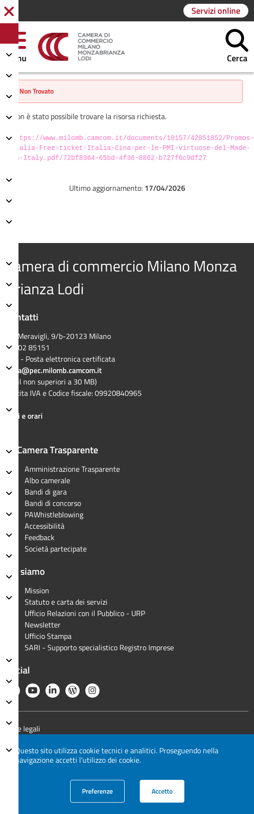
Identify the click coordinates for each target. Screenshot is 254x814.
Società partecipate (56, 548)
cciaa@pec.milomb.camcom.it (54, 370)
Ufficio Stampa (48, 636)
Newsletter (43, 624)
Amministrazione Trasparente (72, 469)
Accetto (168, 791)
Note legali (23, 728)
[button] (237, 47)
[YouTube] (33, 690)
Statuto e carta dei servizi (66, 602)
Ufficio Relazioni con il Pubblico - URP (85, 613)
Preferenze (103, 791)
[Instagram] (92, 690)
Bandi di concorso (53, 503)
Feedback (39, 537)
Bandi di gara (46, 491)
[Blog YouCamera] (72, 690)
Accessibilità (44, 526)
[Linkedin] (52, 690)
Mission (37, 590)
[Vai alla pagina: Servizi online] (215, 11)
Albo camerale (47, 480)
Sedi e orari (24, 415)
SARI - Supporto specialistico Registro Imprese (99, 647)
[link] (81, 47)
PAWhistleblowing (54, 514)
